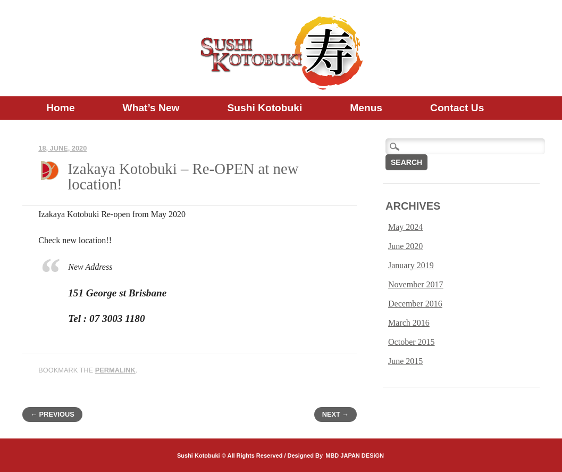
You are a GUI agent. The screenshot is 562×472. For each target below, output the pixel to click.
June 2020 (405, 246)
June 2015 (405, 361)
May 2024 (405, 226)
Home (60, 107)
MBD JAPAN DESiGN (354, 455)
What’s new (151, 107)
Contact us (457, 107)
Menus (366, 107)
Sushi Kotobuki (265, 107)
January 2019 (411, 265)
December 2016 (415, 303)
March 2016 (409, 322)
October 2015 (411, 341)
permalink (115, 370)
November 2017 (415, 284)
